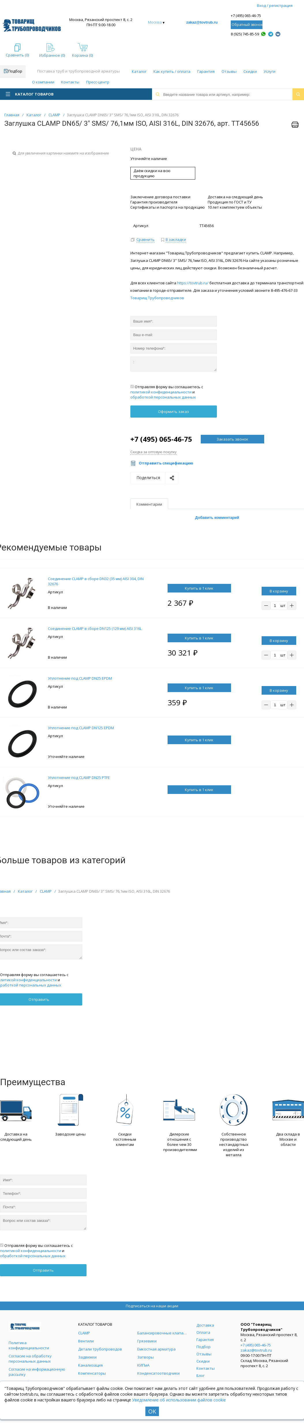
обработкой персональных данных (163, 397)
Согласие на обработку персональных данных (30, 1358)
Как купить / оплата (171, 71)
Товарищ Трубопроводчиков (157, 297)
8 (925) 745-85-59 (245, 34)
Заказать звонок (232, 439)
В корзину (279, 591)
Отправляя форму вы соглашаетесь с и (166, 392)
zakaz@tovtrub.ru (202, 22)
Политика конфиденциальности (29, 1345)
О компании (43, 82)
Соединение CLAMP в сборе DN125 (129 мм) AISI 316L (95, 628)
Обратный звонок (247, 24)
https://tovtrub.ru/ (193, 282)
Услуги (269, 71)
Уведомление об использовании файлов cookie (179, 1400)
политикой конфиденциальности (161, 392)
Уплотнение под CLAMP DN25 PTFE (79, 777)
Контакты (70, 82)
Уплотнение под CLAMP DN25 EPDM (80, 678)
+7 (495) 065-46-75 (246, 15)
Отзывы (229, 71)
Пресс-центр (97, 82)
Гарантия (206, 71)
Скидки (250, 71)
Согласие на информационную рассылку (37, 1372)
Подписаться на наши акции (152, 1305)
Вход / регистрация (274, 5)
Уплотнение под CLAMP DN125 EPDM (81, 727)
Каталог (139, 71)
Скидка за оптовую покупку (153, 451)
